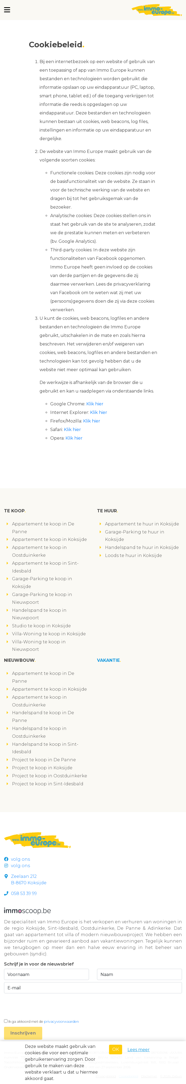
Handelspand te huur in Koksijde (142, 547)
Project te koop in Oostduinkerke (49, 775)
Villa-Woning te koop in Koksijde (49, 633)
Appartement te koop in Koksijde (49, 539)
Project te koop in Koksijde (42, 767)
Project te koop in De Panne (44, 759)
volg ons (17, 859)
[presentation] (44, 1005)
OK (115, 1049)
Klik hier (94, 403)
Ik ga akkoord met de (43, 1022)
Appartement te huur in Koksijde (142, 523)
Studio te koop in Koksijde (41, 625)
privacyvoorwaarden (61, 1022)
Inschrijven (23, 1033)
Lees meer (138, 1049)
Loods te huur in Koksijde (133, 555)
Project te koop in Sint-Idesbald (47, 783)
